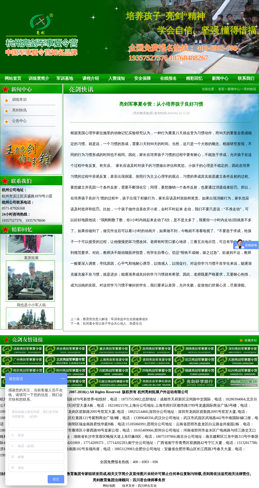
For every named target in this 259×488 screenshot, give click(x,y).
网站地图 (109, 485)
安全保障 (142, 78)
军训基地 (64, 78)
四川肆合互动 (147, 485)
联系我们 (246, 78)
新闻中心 (220, 78)
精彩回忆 (194, 78)
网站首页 (13, 78)
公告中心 (19, 121)
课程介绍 (90, 78)
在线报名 (168, 78)
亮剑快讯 (19, 110)
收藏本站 (250, 340)
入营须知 (116, 78)
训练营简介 (38, 78)
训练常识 (19, 100)
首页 (221, 89)
